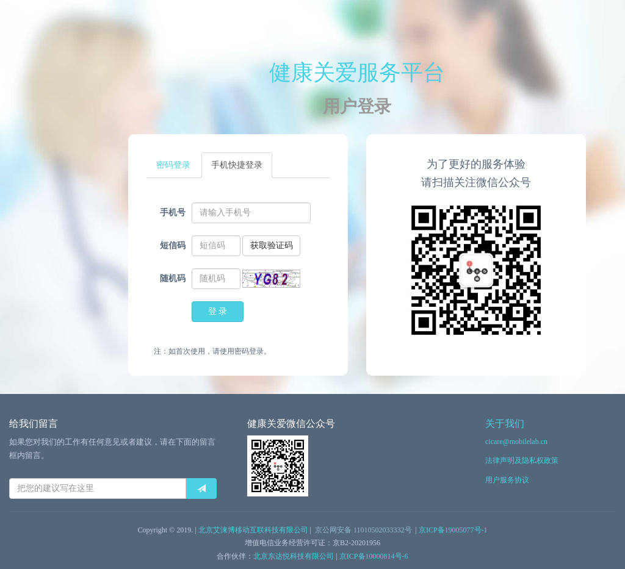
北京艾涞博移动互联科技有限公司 (253, 530)
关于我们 (504, 423)
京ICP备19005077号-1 (453, 530)
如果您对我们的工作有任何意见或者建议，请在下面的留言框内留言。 (112, 448)
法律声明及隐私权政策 (521, 460)
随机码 (173, 278)
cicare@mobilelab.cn (516, 441)
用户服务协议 (507, 480)
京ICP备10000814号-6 (373, 556)
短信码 (173, 245)
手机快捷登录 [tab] (236, 165)
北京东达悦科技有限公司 (293, 556)
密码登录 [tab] (173, 165)
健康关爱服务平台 (357, 72)
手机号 (173, 212)
